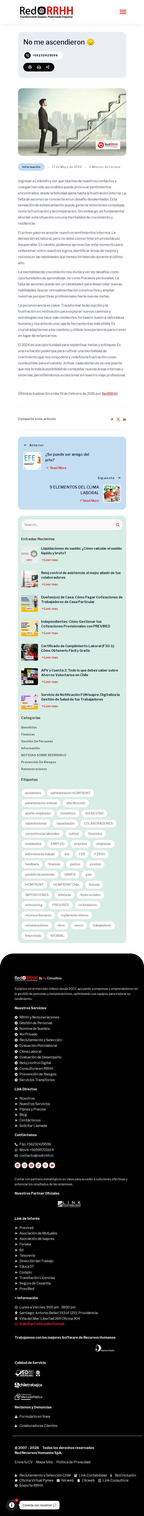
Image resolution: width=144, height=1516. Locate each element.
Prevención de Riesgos (38, 762)
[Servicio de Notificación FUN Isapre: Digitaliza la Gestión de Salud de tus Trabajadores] (29, 701)
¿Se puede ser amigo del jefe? (67, 457)
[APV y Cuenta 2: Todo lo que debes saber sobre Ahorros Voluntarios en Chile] (29, 676)
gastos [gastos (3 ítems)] (75, 864)
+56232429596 (45, 55)
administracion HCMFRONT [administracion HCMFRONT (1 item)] (71, 793)
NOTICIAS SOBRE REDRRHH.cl (43, 755)
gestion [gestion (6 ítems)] (95, 864)
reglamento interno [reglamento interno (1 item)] (74, 915)
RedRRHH (110, 394)
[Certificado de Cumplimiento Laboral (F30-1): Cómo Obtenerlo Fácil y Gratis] (29, 652)
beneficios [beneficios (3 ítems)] (68, 813)
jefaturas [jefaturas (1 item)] (64, 895)
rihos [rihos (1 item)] (61, 925)
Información (31, 167)
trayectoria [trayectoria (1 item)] (33, 936)
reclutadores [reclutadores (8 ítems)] (88, 905)
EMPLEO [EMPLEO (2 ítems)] (57, 844)
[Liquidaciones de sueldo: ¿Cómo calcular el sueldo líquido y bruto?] (29, 554)
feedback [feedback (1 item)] (32, 864)
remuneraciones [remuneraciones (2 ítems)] (36, 925)
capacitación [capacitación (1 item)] (65, 823)
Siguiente (109, 478)
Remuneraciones (34, 769)
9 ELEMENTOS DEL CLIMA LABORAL (74, 490)
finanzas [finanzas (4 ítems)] (54, 864)
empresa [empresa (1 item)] (80, 844)
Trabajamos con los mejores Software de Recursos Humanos (65, 1338)
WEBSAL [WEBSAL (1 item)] (57, 936)
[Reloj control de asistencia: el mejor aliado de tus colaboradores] (29, 579)
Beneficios (29, 727)
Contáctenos (26, 1135)
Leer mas (49, 560)
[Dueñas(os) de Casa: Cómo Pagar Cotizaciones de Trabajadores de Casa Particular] (29, 603)
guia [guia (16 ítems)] (88, 874)
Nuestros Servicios (30, 1008)
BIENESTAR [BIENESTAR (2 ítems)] (94, 813)
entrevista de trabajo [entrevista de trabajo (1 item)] (40, 854)
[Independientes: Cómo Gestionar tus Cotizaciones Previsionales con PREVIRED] (29, 627)
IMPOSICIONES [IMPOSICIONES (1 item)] (37, 895)
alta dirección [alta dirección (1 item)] (75, 803)
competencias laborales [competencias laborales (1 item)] (42, 834)
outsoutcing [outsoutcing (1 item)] (34, 905)
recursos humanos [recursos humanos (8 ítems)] (38, 915)
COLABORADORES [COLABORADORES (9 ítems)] (98, 823)
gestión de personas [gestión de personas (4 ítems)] (40, 874)
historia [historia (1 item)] (94, 884)
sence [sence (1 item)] (78, 925)
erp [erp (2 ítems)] (67, 854)
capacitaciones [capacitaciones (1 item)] (36, 823)
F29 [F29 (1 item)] (82, 854)
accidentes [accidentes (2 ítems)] (33, 793)
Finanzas (28, 734)
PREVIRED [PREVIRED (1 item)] (60, 905)
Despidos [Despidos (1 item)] (95, 834)
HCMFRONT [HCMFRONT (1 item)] (34, 884)
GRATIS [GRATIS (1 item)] (70, 874)
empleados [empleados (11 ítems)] (33, 844)
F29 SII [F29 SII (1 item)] (100, 854)
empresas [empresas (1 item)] (103, 844)
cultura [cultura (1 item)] (74, 834)
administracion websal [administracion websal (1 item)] (41, 803)
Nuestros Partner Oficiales (37, 1193)
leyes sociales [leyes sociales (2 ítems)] (90, 895)
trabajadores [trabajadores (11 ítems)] (102, 925)
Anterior (33, 445)
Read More (55, 468)
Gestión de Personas (37, 741)
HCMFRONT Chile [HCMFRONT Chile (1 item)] (66, 884)
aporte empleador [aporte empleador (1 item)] (38, 813)
